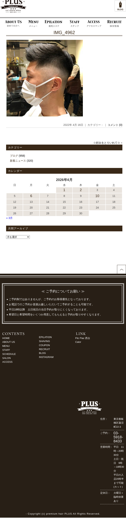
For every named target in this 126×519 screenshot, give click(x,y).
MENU (6, 346)
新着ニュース (18, 160)
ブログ (14, 155)
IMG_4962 (64, 32)
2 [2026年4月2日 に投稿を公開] (81, 190)
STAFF (6, 350)
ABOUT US (8, 342)
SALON (6, 358)
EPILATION (45, 337)
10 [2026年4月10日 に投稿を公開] (97, 196)
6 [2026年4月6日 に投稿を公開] (31, 196)
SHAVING (44, 341)
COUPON (44, 345)
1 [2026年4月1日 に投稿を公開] (64, 190)
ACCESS (7, 361)
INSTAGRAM (46, 357)
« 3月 (9, 217)
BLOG (42, 353)
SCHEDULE (9, 354)
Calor (78, 342)
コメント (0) (115, 124)
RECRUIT (44, 349)
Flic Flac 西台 (82, 338)
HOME (6, 338)
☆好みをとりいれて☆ (106, 142)
